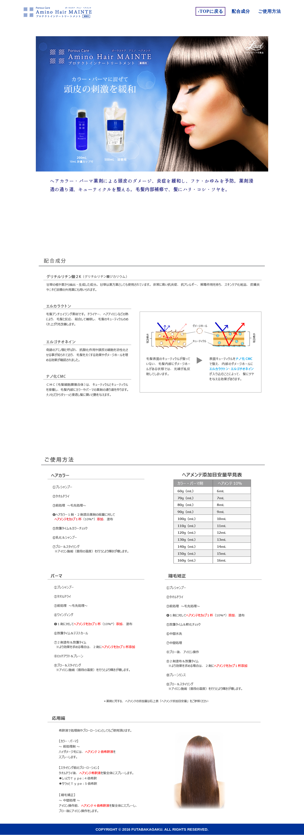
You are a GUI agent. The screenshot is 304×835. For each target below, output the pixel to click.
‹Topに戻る (210, 11)
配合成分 (241, 11)
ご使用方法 (269, 11)
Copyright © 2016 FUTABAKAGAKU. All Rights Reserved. (152, 829)
